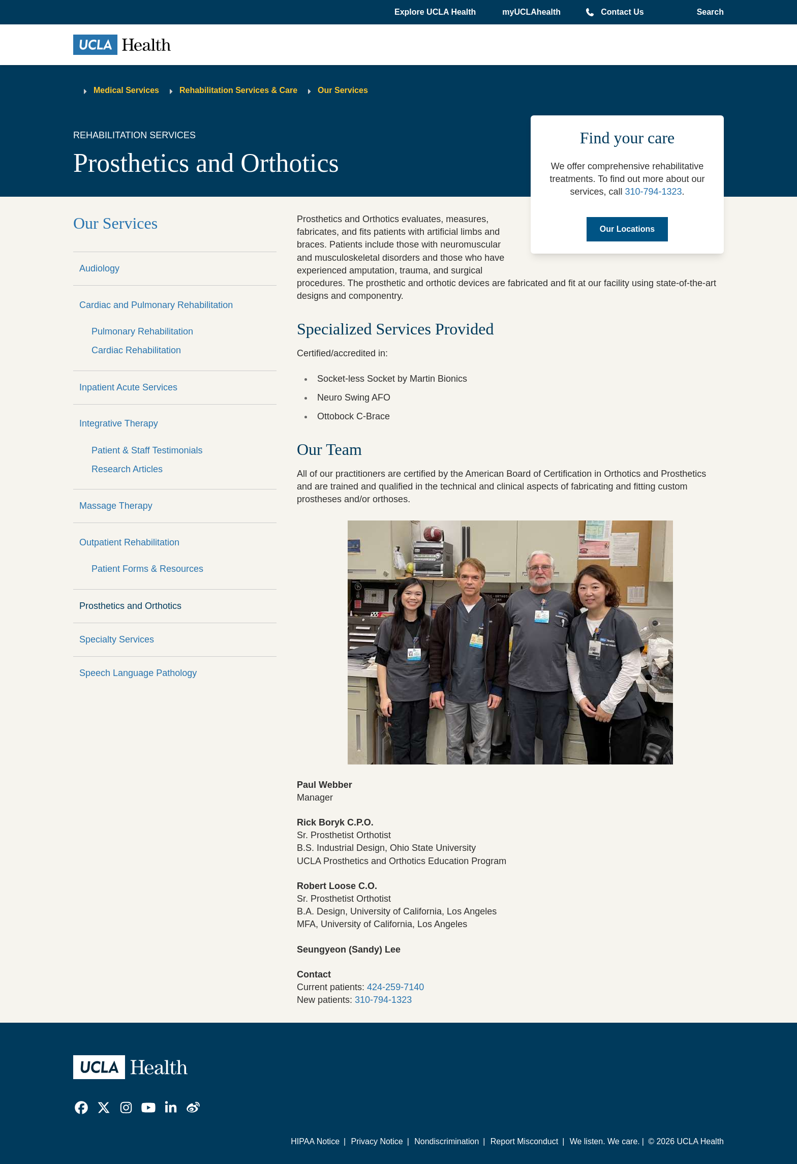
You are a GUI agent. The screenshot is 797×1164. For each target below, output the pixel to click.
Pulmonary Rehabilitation (142, 331)
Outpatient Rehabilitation (129, 542)
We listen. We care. (605, 1141)
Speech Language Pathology (138, 673)
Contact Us (622, 12)
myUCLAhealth (531, 12)
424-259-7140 (395, 987)
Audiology (99, 268)
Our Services (343, 90)
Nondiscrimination (446, 1141)
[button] (436, 12)
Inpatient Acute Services (128, 387)
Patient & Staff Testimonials (146, 450)
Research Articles (127, 469)
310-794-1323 (653, 192)
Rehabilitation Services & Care (238, 90)
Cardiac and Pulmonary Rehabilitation (156, 305)
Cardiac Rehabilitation (136, 350)
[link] (81, 1107)
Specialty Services (116, 639)
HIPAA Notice (315, 1141)
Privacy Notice (377, 1141)
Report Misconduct (524, 1141)
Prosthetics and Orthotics (130, 606)
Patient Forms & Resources (147, 569)
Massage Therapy (115, 506)
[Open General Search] (708, 12)
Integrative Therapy (118, 423)
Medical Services (126, 90)
